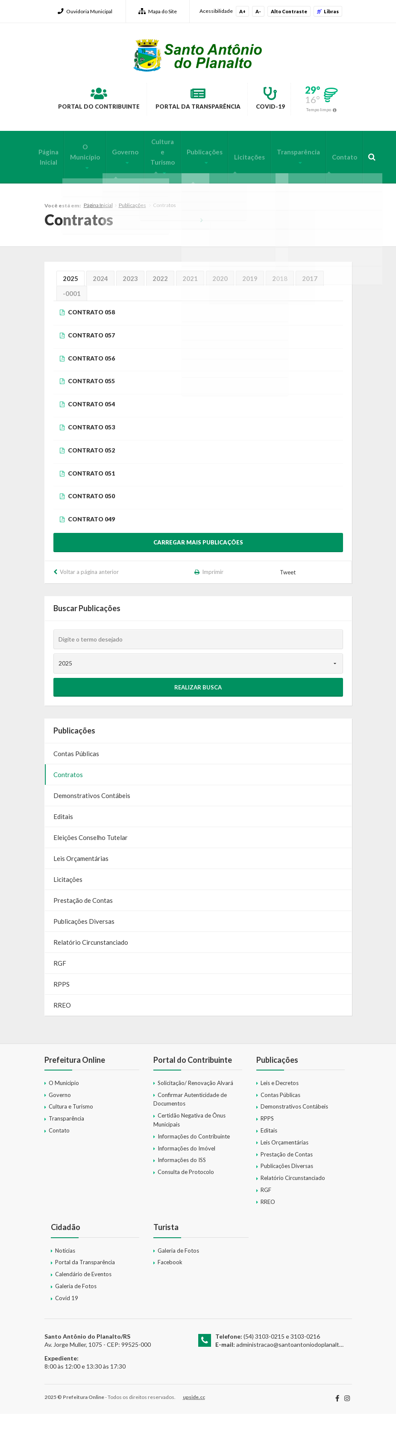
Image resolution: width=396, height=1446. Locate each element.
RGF (59, 995)
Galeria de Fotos (76, 1318)
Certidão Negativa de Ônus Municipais (189, 1152)
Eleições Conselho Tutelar (90, 869)
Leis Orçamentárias (81, 890)
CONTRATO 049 (91, 551)
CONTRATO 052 (91, 481)
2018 (279, 310)
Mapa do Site (157, 11)
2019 (250, 310)
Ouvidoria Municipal (85, 11)
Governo (120, 183)
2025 (70, 310)
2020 (220, 310)
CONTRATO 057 (91, 367)
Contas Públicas (76, 785)
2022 (160, 310)
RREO (62, 1037)
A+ (242, 11)
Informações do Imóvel (186, 1180)
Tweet (288, 604)
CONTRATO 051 (91, 505)
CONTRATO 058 (91, 344)
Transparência (283, 183)
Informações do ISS (182, 1192)
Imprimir (212, 603)
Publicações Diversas (83, 953)
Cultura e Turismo (155, 183)
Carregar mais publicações (198, 574)
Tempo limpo (201, 142)
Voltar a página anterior (89, 603)
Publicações (195, 183)
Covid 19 (66, 1329)
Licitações (237, 188)
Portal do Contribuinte (101, 100)
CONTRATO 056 (91, 389)
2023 (130, 310)
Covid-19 (310, 100)
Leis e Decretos (280, 1114)
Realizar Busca (198, 719)
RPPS (61, 1016)
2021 (190, 310)
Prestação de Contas (83, 932)
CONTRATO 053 (91, 459)
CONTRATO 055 (91, 413)
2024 (100, 310)
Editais (63, 848)
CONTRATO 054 (91, 436)
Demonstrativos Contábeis (91, 827)
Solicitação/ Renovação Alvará (195, 1114)
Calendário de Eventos (83, 1306)
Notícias (65, 1282)
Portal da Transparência (220, 100)
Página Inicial (48, 189)
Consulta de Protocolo (186, 1204)
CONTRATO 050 (91, 528)
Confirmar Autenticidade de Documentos (190, 1131)
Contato (327, 188)
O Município (83, 183)
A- (258, 11)
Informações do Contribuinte (194, 1168)
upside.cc (194, 1429)
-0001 (72, 325)
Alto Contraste (289, 11)
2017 (309, 310)
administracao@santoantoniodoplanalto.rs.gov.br (301, 1376)
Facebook (170, 1294)
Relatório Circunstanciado (90, 974)
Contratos (68, 806)
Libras (328, 11)
